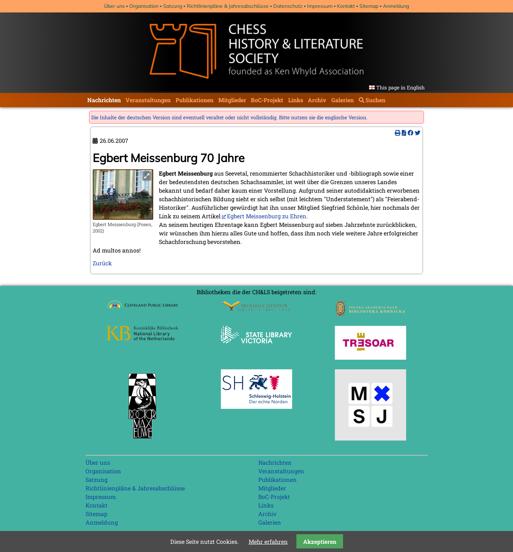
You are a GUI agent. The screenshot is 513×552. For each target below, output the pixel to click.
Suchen (375, 100)
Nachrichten (104, 100)
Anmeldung (396, 6)
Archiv (317, 100)
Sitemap (368, 6)
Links (295, 100)
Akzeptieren (319, 541)
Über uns (114, 6)
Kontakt (346, 6)
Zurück (102, 263)
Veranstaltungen (148, 100)
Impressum (319, 6)
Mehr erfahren (268, 541)
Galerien (342, 100)
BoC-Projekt (267, 100)
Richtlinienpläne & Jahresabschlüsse (228, 6)
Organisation (144, 6)
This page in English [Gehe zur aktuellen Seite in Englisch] (400, 87)
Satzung (172, 6)
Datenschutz (287, 6)
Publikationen (194, 100)
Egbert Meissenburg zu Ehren (266, 216)
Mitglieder (232, 100)
